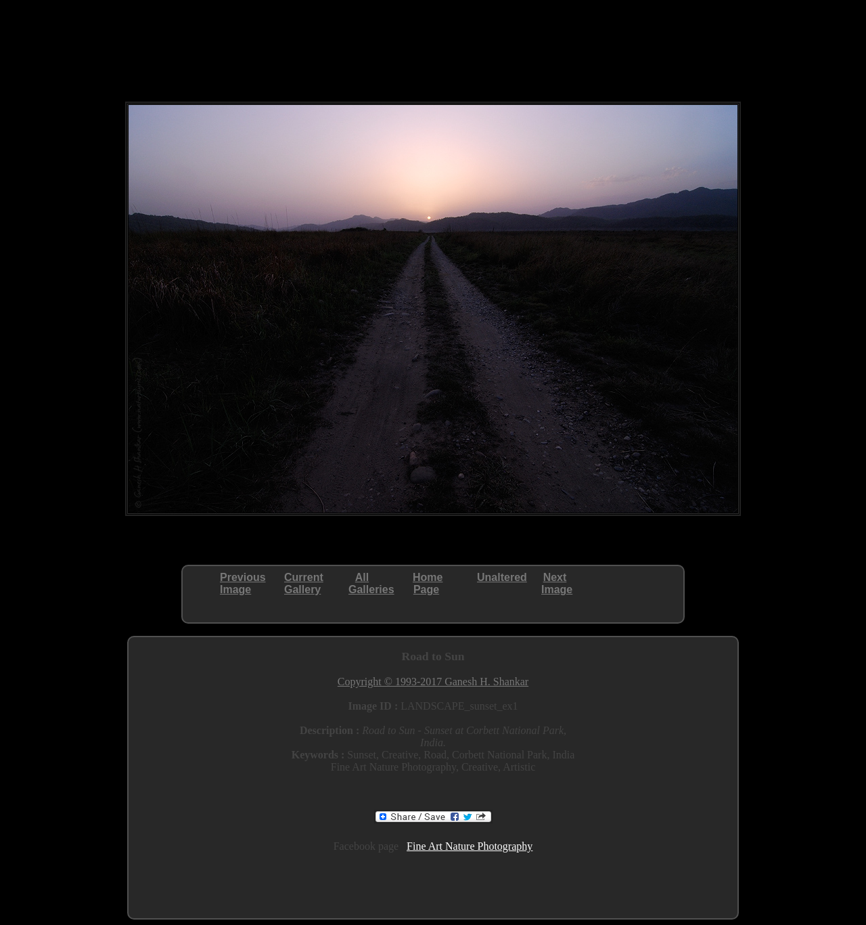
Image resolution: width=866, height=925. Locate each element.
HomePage (427, 583)
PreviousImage (243, 583)
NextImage (556, 583)
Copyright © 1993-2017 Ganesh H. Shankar (433, 681)
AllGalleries (371, 583)
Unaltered (502, 577)
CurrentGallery (303, 583)
